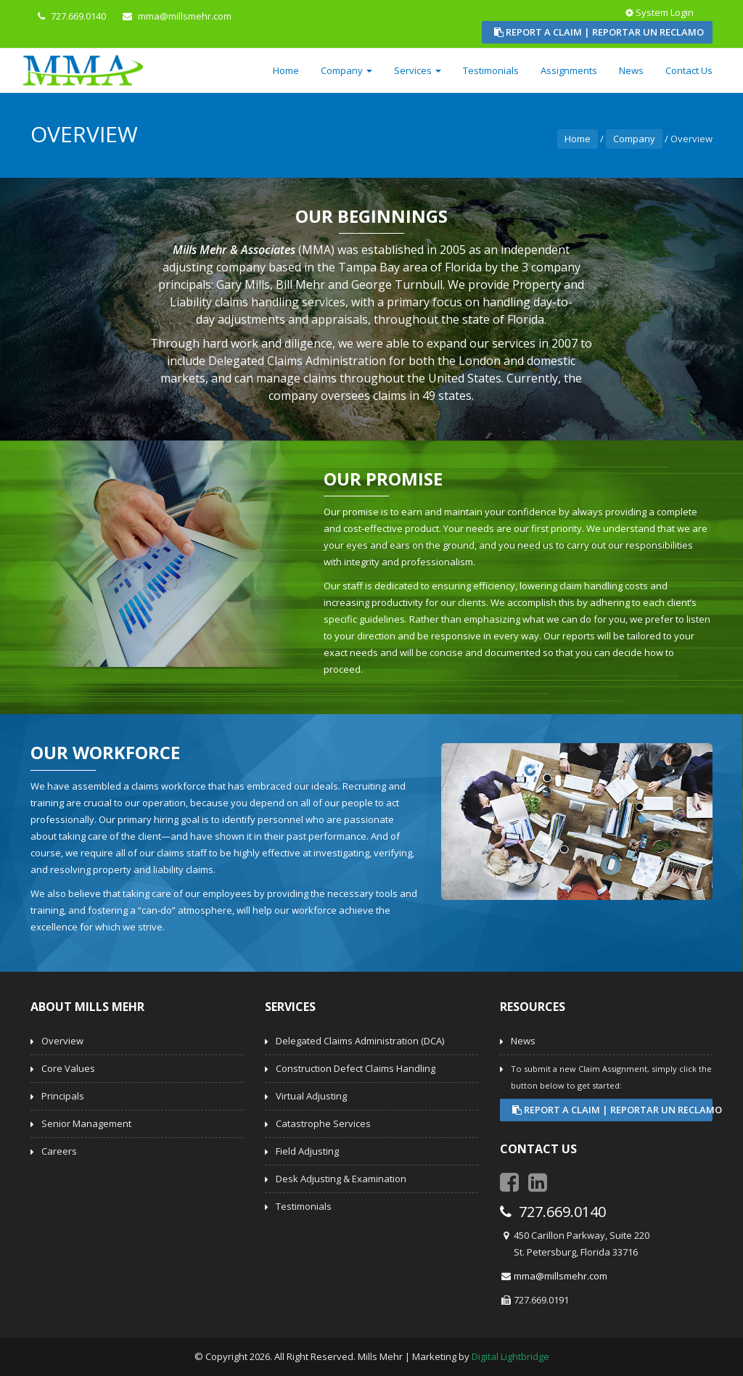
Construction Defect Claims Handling (355, 1068)
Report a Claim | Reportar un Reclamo (599, 31)
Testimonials (491, 70)
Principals (62, 1095)
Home (286, 70)
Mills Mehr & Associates (234, 250)
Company (634, 138)
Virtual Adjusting (311, 1095)
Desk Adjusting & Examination (341, 1178)
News (631, 70)
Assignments (569, 70)
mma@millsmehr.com (560, 1275)
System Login (660, 12)
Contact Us (689, 70)
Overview (62, 1040)
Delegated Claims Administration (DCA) (360, 1040)
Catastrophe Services (323, 1123)
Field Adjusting (307, 1151)
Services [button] (417, 70)
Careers (59, 1151)
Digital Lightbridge (510, 1356)
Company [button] (346, 70)
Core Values (68, 1068)
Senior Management (86, 1123)
